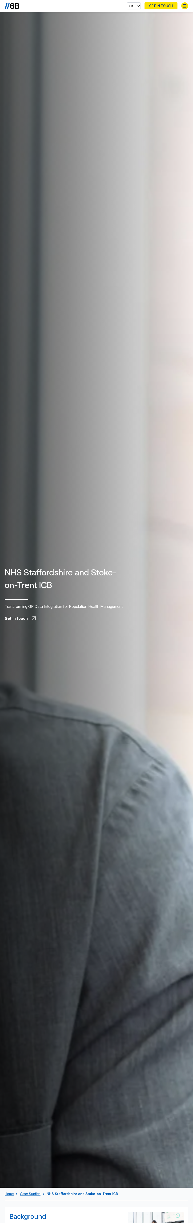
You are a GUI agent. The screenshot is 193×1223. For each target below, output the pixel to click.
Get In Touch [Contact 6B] (161, 6)
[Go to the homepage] (12, 6)
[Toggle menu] (184, 5)
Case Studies (30, 1194)
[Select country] (134, 5)
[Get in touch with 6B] (66, 618)
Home (9, 1194)
